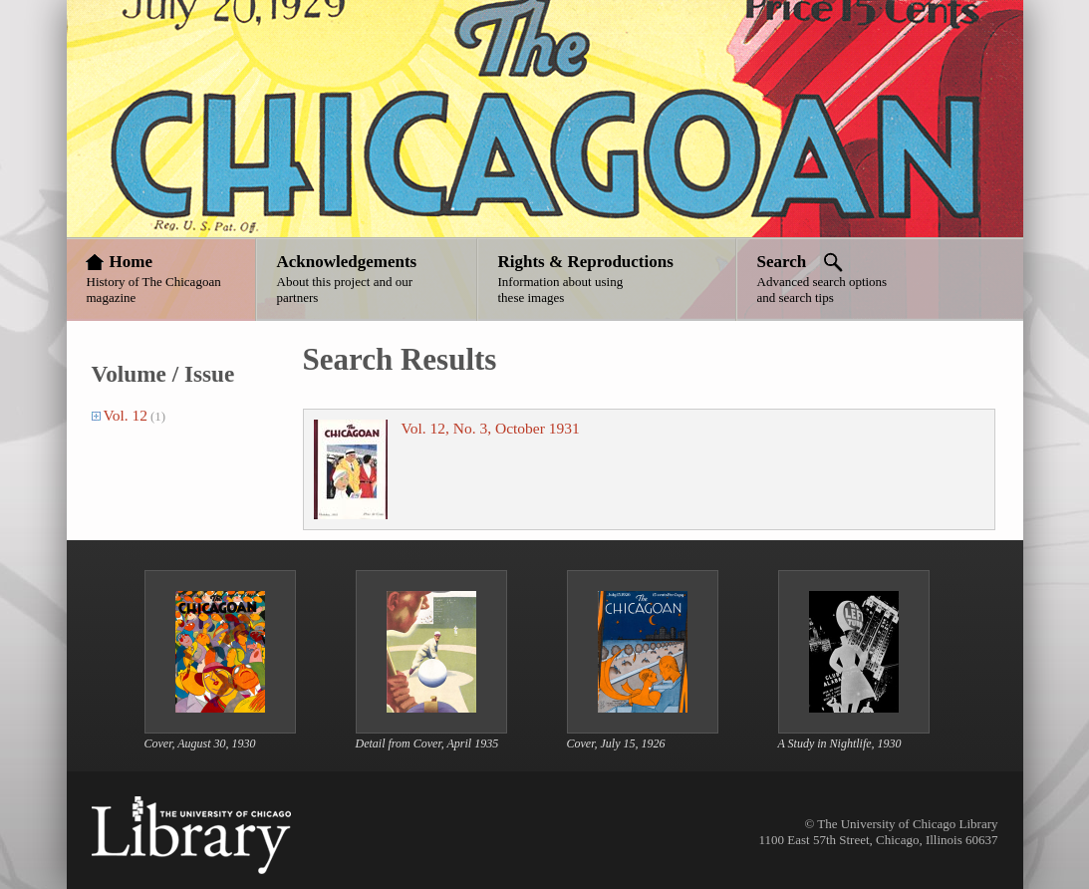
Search (782, 261)
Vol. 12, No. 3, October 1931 (491, 428)
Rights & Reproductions (586, 261)
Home (131, 261)
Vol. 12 (126, 415)
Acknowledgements (347, 261)
